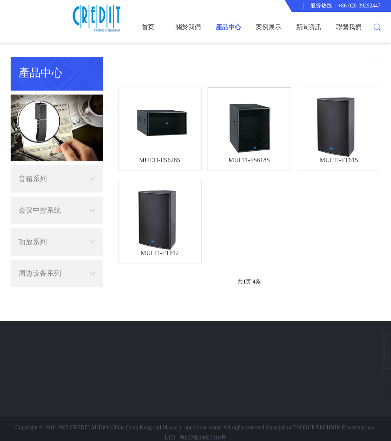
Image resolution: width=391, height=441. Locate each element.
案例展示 (268, 27)
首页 (148, 27)
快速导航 (43, 336)
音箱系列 (57, 168)
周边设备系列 (57, 262)
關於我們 (188, 27)
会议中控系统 (57, 199)
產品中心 (228, 27)
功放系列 (57, 231)
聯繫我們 (348, 27)
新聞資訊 (308, 27)
